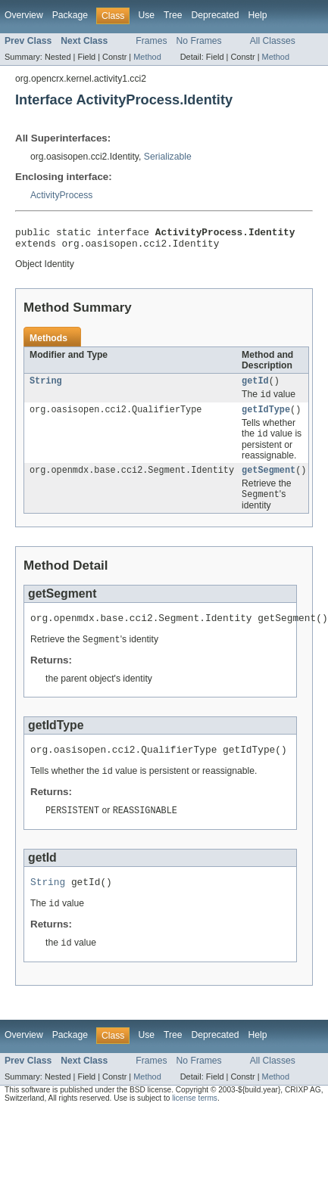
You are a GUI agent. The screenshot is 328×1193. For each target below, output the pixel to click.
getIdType (266, 418)
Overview (24, 15)
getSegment (268, 480)
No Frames (199, 41)
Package (70, 15)
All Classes (272, 41)
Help (257, 15)
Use (146, 15)
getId (255, 387)
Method (147, 56)
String (46, 387)
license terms (194, 1120)
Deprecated (215, 15)
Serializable (168, 156)
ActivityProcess (61, 195)
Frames (151, 41)
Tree (173, 15)
